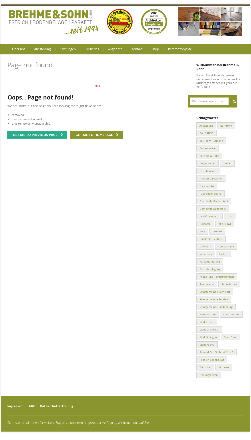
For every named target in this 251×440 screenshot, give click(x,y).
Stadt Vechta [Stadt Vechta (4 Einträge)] (207, 344)
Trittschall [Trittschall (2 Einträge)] (205, 367)
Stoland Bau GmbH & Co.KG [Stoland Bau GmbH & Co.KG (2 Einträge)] (216, 352)
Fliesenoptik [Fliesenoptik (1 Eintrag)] (206, 186)
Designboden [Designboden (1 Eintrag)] (207, 163)
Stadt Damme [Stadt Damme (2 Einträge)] (231, 314)
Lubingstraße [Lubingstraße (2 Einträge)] (226, 246)
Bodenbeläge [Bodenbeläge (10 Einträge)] (207, 148)
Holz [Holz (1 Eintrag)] (229, 216)
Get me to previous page (35, 134)
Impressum (15, 406)
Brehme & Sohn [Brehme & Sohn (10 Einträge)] (209, 155)
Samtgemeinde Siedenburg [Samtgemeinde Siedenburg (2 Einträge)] (216, 307)
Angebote (115, 49)
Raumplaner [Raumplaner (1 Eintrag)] (206, 284)
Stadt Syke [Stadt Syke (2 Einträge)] (230, 337)
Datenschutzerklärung (56, 406)
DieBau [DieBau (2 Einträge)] (227, 163)
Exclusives (92, 49)
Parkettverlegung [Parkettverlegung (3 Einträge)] (209, 269)
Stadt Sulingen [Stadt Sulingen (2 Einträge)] (208, 337)
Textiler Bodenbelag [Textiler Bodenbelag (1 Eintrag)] (211, 359)
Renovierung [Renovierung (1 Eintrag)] (229, 284)
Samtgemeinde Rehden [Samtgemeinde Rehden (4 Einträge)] (213, 299)
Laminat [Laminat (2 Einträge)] (217, 231)
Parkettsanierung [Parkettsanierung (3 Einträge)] (209, 261)
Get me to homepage (94, 134)
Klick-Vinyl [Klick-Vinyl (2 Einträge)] (225, 223)
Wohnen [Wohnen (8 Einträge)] (224, 367)
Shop (155, 49)
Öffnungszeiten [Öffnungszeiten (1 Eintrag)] (208, 374)
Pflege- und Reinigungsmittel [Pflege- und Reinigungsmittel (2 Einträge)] (216, 276)
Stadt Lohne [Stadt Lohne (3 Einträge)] (206, 322)
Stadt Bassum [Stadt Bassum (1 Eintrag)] (207, 314)
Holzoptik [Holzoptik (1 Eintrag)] (205, 223)
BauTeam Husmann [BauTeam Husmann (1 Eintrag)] (211, 140)
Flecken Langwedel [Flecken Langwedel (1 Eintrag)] (210, 178)
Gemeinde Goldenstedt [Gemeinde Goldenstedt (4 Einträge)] (213, 201)
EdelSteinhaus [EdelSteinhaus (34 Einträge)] (207, 171)
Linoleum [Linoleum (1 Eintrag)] (205, 246)
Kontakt (137, 49)
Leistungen (68, 49)
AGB (32, 406)
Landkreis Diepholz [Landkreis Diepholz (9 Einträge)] (211, 239)
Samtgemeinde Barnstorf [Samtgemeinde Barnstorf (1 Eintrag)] (214, 291)
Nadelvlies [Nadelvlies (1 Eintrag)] (205, 254)
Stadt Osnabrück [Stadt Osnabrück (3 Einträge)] (209, 329)
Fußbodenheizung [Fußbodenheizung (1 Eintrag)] (210, 193)
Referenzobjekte (180, 49)
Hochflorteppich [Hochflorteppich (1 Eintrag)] (209, 216)
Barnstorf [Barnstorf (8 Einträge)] (226, 125)
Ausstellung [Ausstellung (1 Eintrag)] (206, 125)
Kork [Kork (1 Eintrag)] (202, 231)
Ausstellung (42, 49)
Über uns (18, 49)
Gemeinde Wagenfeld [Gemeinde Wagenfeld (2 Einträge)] (212, 208)
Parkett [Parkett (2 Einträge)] (223, 254)
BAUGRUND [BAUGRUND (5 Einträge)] (206, 133)
